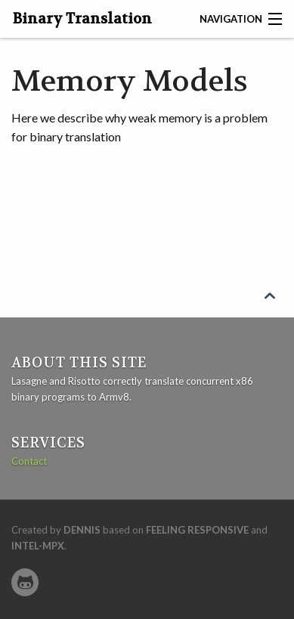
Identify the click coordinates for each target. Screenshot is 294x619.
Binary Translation (82, 19)
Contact (29, 461)
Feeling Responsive (197, 530)
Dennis (82, 530)
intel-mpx (37, 546)
